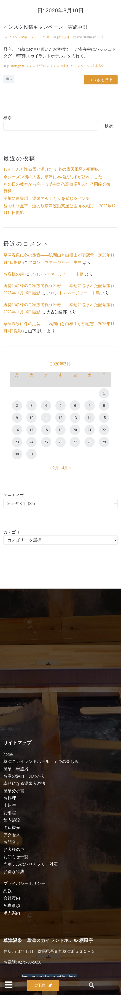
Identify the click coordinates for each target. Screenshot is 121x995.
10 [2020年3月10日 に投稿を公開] (31, 418)
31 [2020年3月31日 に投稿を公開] (31, 454)
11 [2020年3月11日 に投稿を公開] (46, 418)
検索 (7, 117)
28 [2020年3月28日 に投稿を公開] (89, 442)
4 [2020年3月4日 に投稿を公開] (46, 405)
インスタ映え (59, 66)
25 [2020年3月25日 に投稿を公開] (46, 442)
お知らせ (63, 37)
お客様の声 (13, 274)
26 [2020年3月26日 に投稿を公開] (60, 442)
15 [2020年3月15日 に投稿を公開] (104, 418)
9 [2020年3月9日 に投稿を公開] (17, 418)
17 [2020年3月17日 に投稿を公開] (31, 430)
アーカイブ (13, 495)
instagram (17, 66)
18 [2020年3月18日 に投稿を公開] (46, 430)
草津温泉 (97, 66)
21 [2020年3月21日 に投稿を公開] (89, 430)
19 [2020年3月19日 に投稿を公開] (60, 430)
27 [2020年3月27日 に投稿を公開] (75, 442)
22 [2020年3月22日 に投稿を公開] (104, 430)
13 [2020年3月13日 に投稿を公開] (75, 418)
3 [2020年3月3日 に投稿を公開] (31, 405)
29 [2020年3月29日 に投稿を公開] (104, 442)
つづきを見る (100, 80)
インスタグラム (37, 66)
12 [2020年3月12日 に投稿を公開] (60, 418)
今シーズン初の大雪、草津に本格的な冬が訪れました (52, 177)
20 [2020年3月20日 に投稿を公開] (75, 430)
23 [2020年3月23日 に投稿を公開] (17, 442)
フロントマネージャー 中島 (29, 37)
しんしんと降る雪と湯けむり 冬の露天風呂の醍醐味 (51, 169)
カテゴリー (13, 532)
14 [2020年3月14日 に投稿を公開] (89, 418)
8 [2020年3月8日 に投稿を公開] (104, 405)
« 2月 (54, 468)
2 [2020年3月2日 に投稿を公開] (17, 405)
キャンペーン (80, 66)
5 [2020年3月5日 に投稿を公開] (60, 405)
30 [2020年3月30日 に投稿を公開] (17, 454)
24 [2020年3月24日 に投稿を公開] (31, 442)
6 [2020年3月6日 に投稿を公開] (75, 405)
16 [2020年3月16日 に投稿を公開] (17, 430)
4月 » (66, 468)
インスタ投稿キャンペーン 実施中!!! (45, 27)
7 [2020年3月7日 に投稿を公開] (89, 405)
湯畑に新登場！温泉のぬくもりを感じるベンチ (46, 198)
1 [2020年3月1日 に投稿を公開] (104, 393)
